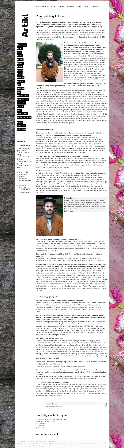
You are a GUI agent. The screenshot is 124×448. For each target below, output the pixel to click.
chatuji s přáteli (23, 174)
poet (18, 85)
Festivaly (20, 106)
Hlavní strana (21, 45)
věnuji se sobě (23, 172)
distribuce (62, 6)
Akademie (20, 88)
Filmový (19, 67)
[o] (106, 442)
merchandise (21, 103)
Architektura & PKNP (24, 117)
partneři (53, 6)
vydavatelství (95, 6)
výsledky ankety (25, 192)
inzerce (79, 6)
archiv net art (21, 129)
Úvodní (19, 48)
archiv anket (21, 126)
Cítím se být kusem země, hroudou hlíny (52, 419)
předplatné (70, 6)
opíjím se (21, 176)
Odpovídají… (42, 423)
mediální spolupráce (42, 6)
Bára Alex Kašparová (52, 404)
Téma (19, 52)
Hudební (20, 59)
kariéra (86, 6)
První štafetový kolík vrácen (53, 16)
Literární (20, 70)
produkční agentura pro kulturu (44, 446)
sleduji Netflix (23, 178)
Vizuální (19, 56)
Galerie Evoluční (22, 99)
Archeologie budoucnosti (46, 421)
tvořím (21, 170)
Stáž (18, 92)
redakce (20, 122)
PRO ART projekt (22, 96)
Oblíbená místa (22, 114)
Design (19, 74)
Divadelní (20, 63)
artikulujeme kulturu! (31, 446)
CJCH (19, 110)
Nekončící (20, 77)
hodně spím (22, 185)
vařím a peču (23, 187)
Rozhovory (20, 81)
